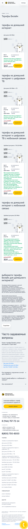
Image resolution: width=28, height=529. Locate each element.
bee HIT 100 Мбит (6, 469)
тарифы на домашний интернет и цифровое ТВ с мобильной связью (11, 457)
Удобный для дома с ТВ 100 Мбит (13, 145)
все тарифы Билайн (7, 487)
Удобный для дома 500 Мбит (9, 482)
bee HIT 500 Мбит (6, 471)
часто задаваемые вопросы (9, 506)
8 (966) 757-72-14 (10, 421)
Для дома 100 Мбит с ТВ (10, 88)
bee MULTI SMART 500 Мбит (9, 484)
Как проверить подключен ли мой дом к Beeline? (13, 373)
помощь (23, 2)
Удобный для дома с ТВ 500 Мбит (11, 462)
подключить (18, 65)
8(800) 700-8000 (10, 433)
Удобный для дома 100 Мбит (12, 215)
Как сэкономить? (7, 384)
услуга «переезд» (6, 493)
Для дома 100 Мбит (9, 35)
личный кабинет (6, 496)
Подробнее (6, 325)
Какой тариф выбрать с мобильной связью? (13, 379)
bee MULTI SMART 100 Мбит (10, 367)
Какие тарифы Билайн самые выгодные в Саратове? (11, 343)
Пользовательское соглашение (18, 524)
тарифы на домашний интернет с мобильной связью (10, 474)
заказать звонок (13, 406)
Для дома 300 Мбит (7, 445)
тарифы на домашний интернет (10, 440)
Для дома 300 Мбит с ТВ (8, 454)
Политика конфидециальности (6, 524)
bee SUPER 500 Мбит (7, 467)
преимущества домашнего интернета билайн (8, 503)
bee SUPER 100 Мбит (7, 464)
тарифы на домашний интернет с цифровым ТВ (10, 448)
